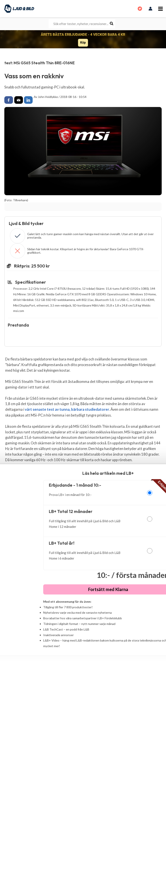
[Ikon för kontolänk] (151, 9)
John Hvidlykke (48, 97)
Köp (83, 42)
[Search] (112, 23)
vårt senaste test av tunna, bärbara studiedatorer (66, 409)
